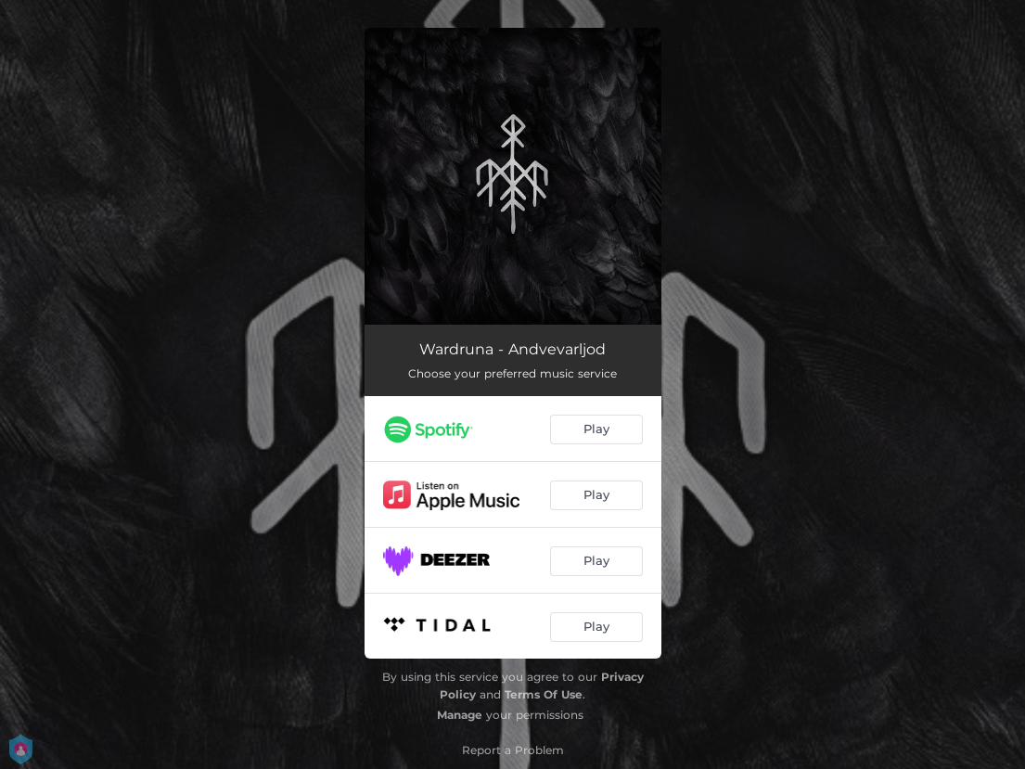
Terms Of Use (544, 694)
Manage (459, 715)
